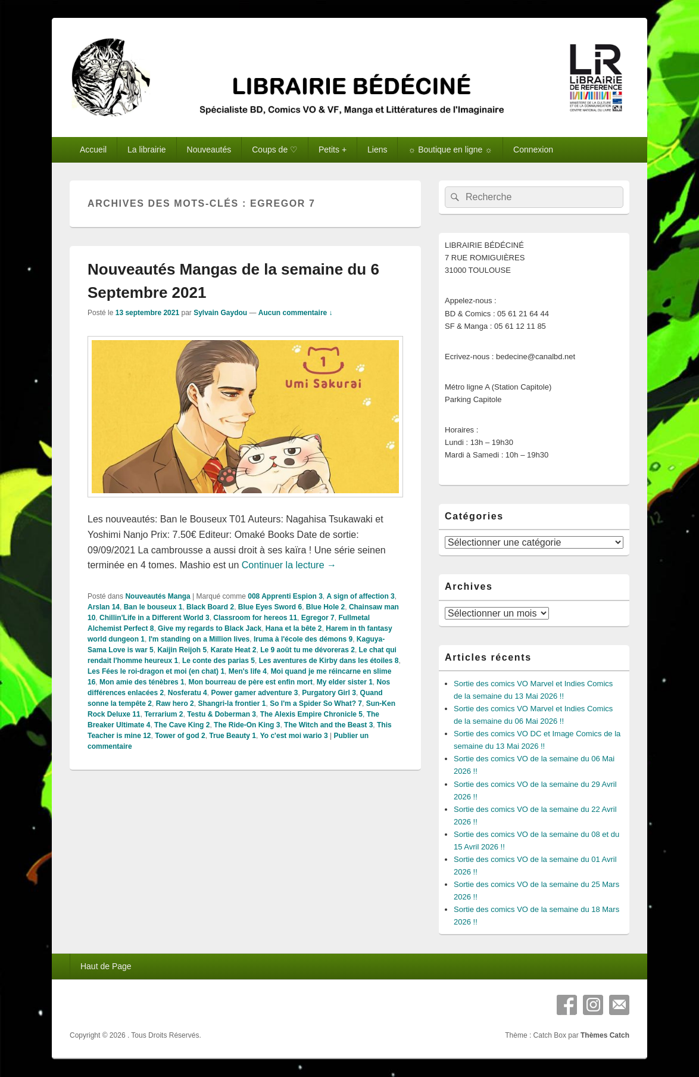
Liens (377, 149)
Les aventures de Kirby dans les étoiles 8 (329, 660)
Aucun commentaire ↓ (295, 313)
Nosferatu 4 (187, 693)
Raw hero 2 (175, 703)
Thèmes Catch (605, 1035)
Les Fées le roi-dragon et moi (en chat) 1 (156, 671)
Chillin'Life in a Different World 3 (154, 618)
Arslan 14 (104, 607)
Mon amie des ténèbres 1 (142, 682)
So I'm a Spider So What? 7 (316, 703)
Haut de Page (106, 966)
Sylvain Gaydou (220, 313)
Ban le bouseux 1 (153, 607)
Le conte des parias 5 (218, 660)
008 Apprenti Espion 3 (285, 596)
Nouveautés (209, 149)
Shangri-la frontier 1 (232, 703)
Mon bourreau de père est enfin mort (250, 682)
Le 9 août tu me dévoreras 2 (307, 650)
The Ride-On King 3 (247, 725)
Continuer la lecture (289, 565)
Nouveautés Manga (157, 596)
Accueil (93, 149)
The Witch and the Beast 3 (328, 725)
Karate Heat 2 (234, 650)
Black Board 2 (210, 607)
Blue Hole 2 (325, 607)
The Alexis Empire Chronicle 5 (311, 714)
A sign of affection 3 (361, 596)
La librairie (146, 149)
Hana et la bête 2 (294, 628)
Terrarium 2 (163, 714)
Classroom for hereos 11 (255, 618)
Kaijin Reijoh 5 (182, 650)
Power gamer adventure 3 (254, 693)
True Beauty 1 (232, 736)
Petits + (333, 149)
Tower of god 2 (180, 736)
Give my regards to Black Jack (209, 628)
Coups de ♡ (275, 149)
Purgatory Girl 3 (329, 693)
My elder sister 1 (345, 682)
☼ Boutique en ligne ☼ (450, 149)
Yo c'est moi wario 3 (294, 736)
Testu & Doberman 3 (221, 714)
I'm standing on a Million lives (199, 639)
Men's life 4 (248, 671)
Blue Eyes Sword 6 (270, 607)
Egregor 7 (318, 618)
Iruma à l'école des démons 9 (303, 639)
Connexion (533, 149)
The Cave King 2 (182, 725)
